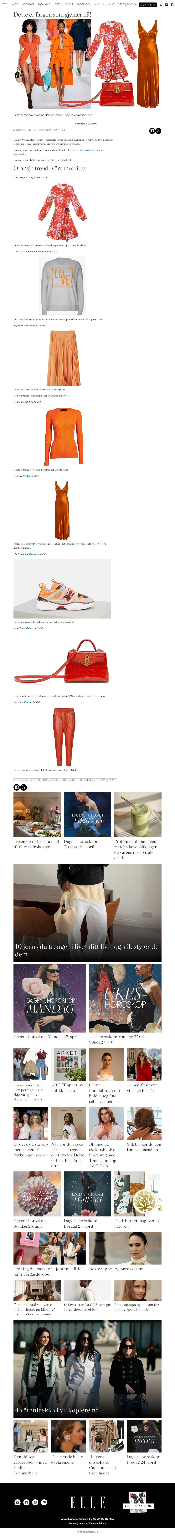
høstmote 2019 (86, 780)
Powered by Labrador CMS (87, 1532)
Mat (96, 4)
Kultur (69, 4)
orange (55, 780)
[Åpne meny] (4, 4)
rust (45, 780)
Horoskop (28, 4)
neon (64, 780)
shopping (35, 780)
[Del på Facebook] (152, 131)
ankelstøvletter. (77, 544)
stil (25, 780)
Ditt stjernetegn (128, 4)
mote (73, 780)
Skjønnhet (44, 4)
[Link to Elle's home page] (87, 1502)
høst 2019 (101, 780)
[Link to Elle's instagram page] (17, 1502)
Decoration (84, 4)
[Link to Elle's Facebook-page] (26, 1502)
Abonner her (148, 5)
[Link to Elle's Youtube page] (35, 1502)
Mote (15, 4)
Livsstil (58, 4)
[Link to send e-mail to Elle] (44, 1502)
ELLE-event (108, 4)
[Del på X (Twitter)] (158, 131)
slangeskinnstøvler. (59, 396)
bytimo (112, 780)
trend (18, 780)
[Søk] (161, 5)
